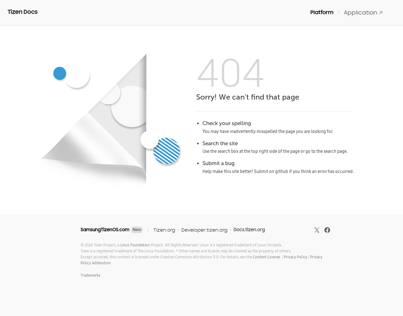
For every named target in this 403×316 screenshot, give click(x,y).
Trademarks (90, 275)
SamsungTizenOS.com (105, 230)
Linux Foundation (135, 245)
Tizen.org (164, 230)
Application (363, 12)
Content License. (267, 257)
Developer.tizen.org (204, 230)
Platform (321, 12)
